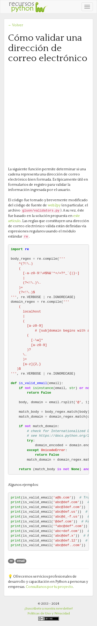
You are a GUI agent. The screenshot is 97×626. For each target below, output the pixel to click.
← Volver (15, 25)
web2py (54, 205)
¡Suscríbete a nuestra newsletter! (49, 608)
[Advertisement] (48, 114)
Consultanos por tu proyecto (49, 587)
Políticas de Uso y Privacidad (48, 613)
